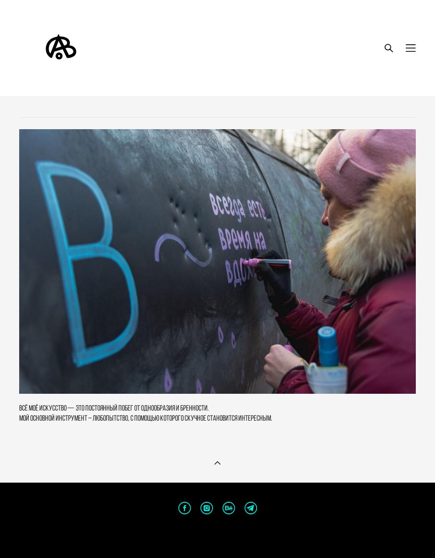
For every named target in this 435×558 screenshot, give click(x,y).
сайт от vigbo (217, 536)
